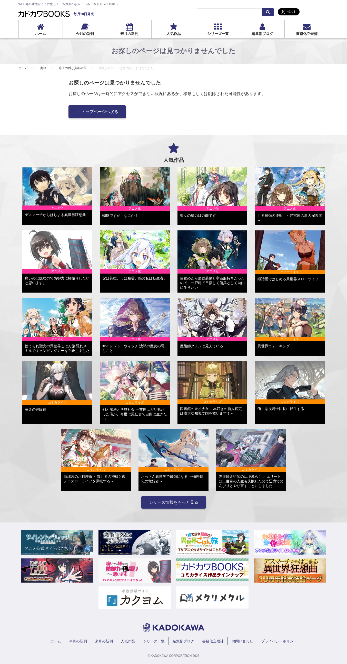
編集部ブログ (262, 33)
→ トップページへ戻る (97, 111)
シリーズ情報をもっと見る (173, 502)
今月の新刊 (85, 33)
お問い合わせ (242, 641)
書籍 (43, 68)
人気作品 (173, 33)
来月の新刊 (129, 33)
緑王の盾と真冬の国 (72, 68)
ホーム (40, 33)
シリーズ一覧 (218, 33)
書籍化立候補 (307, 33)
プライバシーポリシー (279, 641)
